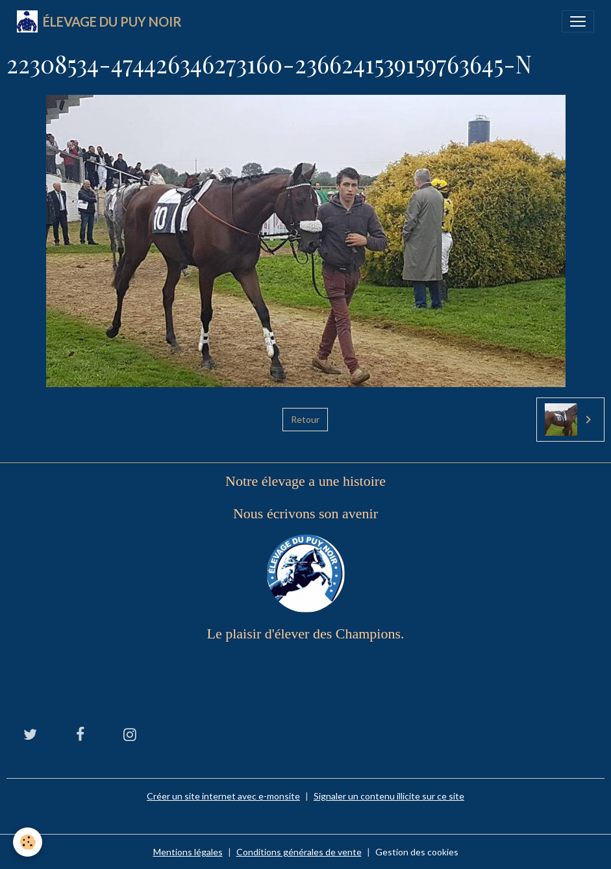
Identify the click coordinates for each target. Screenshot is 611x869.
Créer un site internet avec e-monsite (223, 795)
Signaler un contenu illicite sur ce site (389, 795)
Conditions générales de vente (299, 851)
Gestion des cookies (416, 851)
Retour (305, 419)
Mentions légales (188, 851)
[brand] (99, 21)
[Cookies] (27, 842)
